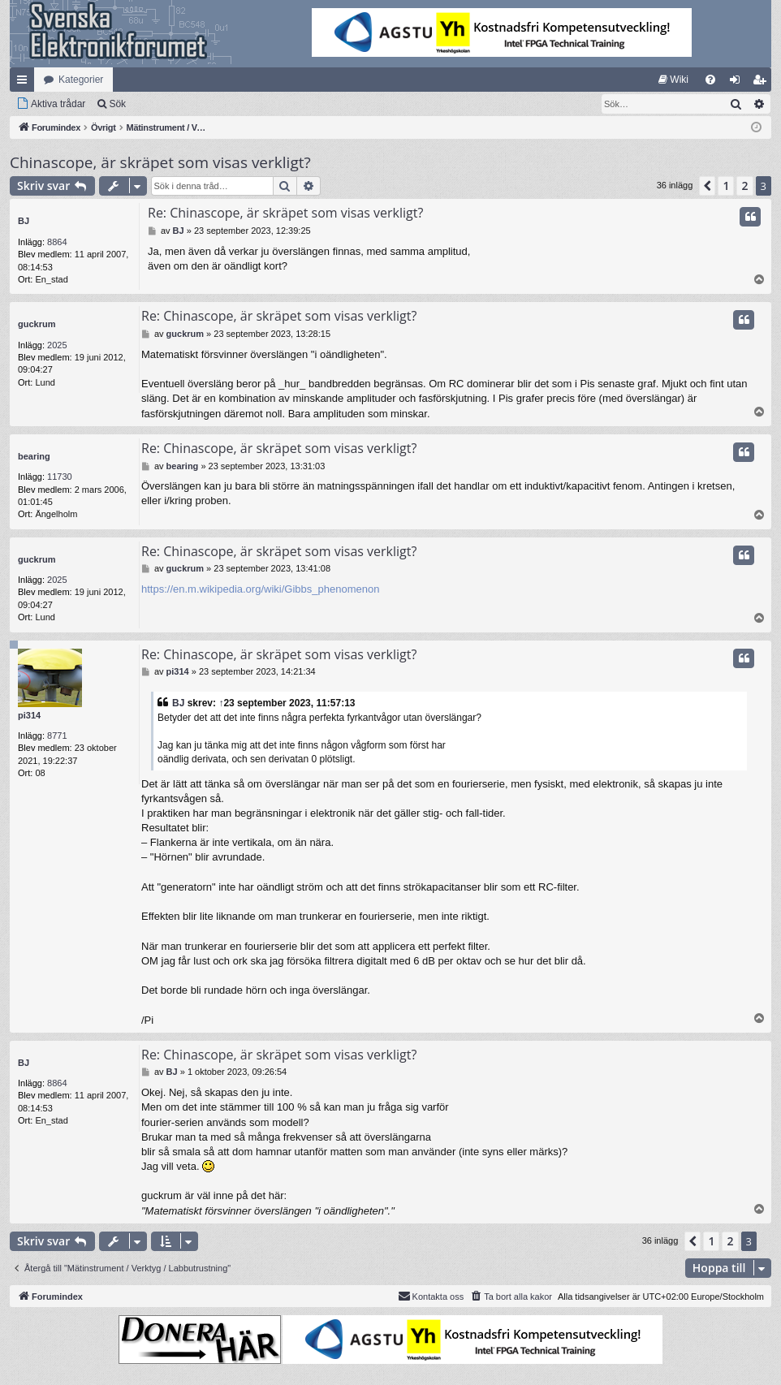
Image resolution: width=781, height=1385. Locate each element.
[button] (707, 186)
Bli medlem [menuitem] (762, 83)
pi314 (29, 715)
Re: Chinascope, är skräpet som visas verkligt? (285, 213)
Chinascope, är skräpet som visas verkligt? (160, 162)
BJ (23, 221)
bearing (34, 456)
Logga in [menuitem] (738, 83)
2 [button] (744, 185)
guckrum (36, 324)
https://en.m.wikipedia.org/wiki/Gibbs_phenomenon (260, 589)
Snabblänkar (25, 83)
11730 (59, 476)
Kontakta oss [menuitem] (431, 1295)
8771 (57, 735)
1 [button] (726, 185)
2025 (57, 345)
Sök (117, 104)
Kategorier (80, 79)
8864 (57, 242)
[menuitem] (673, 79)
